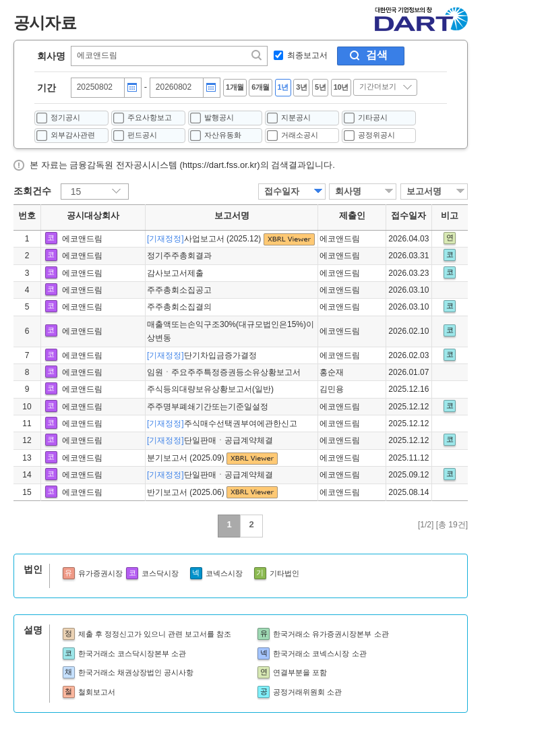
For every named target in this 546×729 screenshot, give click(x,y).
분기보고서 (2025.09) (186, 458)
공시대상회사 (93, 216)
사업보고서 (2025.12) (205, 238)
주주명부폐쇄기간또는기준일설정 (207, 406)
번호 (27, 216)
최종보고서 (307, 55)
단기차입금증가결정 (202, 355)
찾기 (257, 55)
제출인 (352, 216)
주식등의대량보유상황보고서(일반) (210, 389)
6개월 (260, 87)
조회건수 (32, 190)
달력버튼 (132, 88)
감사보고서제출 (175, 273)
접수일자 (281, 191)
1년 (283, 87)
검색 (377, 55)
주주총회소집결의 (179, 307)
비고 (449, 216)
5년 (320, 87)
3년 (301, 87)
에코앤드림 (82, 238)
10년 (341, 87)
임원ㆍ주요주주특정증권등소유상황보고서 (224, 372)
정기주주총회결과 (179, 255)
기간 (46, 87)
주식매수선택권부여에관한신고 (222, 423)
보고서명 (424, 191)
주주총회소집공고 (179, 290)
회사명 (51, 56)
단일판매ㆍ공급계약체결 (210, 440)
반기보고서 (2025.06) (186, 492)
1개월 (235, 87)
